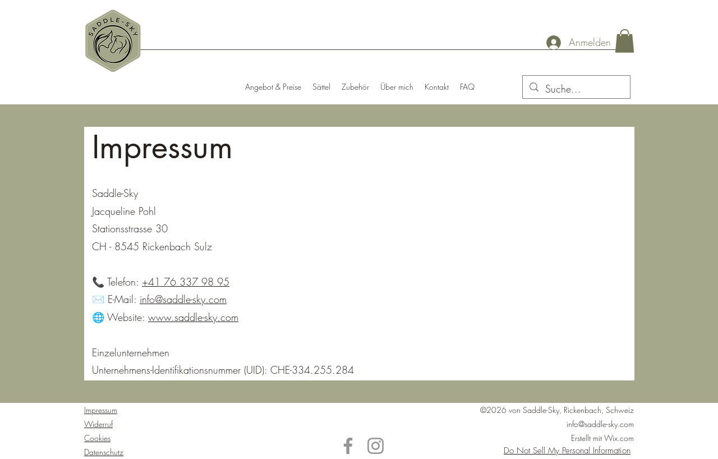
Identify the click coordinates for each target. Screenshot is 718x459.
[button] (624, 41)
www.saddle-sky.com (193, 317)
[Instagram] (375, 446)
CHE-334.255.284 (310, 370)
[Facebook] (348, 446)
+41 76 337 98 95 (185, 281)
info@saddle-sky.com (183, 299)
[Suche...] (575, 89)
